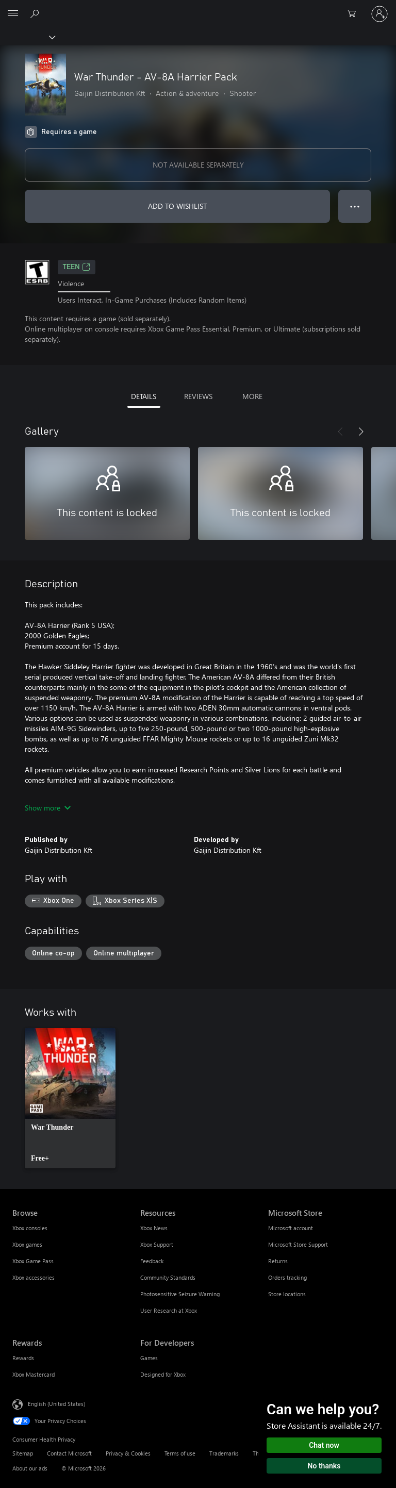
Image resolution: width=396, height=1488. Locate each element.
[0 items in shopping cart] (354, 14)
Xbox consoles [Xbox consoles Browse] (29, 1228)
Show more (48, 808)
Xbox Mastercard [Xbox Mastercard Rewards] (33, 1374)
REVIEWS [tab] (198, 396)
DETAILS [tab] (143, 396)
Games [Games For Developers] (149, 1357)
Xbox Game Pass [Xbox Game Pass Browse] (33, 1261)
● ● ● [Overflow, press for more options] (355, 206)
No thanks (324, 1466)
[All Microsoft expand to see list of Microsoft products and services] (13, 14)
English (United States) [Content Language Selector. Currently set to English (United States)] (56, 1403)
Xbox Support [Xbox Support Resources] (156, 1244)
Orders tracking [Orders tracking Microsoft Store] (287, 1277)
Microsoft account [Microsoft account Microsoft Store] (290, 1228)
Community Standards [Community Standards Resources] (167, 1277)
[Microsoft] (197, 8)
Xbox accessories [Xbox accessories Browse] (33, 1277)
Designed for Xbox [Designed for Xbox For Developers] (163, 1374)
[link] (70, 1098)
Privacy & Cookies (128, 1453)
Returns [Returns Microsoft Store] (278, 1261)
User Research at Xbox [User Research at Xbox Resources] (168, 1310)
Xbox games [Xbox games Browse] (27, 1244)
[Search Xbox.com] (36, 13)
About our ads (29, 1468)
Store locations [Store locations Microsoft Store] (287, 1294)
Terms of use (179, 1453)
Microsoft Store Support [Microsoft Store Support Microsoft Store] (298, 1244)
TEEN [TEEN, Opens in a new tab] (76, 267)
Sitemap (22, 1453)
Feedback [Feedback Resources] (151, 1261)
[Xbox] (27, 36)
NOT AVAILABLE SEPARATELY (198, 165)
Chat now (324, 1445)
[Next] (361, 431)
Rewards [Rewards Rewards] (23, 1357)
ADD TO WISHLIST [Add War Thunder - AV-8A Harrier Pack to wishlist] (177, 206)
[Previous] (340, 431)
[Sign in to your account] (379, 14)
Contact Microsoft (69, 1453)
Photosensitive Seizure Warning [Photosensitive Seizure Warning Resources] (180, 1294)
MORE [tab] (252, 396)
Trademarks (224, 1453)
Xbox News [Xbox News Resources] (154, 1228)
